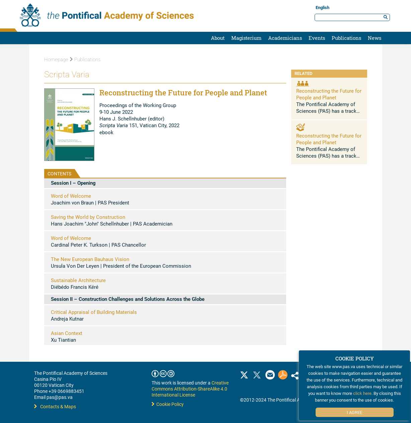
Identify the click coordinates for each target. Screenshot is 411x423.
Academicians (285, 37)
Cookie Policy (168, 404)
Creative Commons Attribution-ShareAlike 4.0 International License (190, 388)
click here (362, 393)
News (374, 37)
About (218, 37)
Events (317, 37)
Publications (346, 37)
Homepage (56, 60)
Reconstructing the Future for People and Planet (328, 94)
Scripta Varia (66, 74)
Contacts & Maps (55, 406)
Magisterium (246, 37)
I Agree (354, 412)
